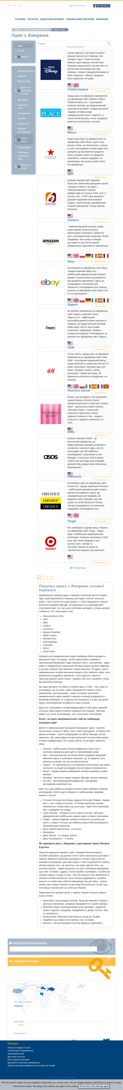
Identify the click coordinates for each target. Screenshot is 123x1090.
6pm (70, 173)
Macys (72, 132)
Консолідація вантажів (18, 1059)
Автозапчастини (25, 71)
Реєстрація (62, 971)
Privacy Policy (70, 1078)
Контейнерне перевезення (20, 1050)
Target (72, 521)
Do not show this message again (94, 1086)
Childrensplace (78, 89)
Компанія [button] (102, 19)
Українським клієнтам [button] (80, 19)
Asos (71, 432)
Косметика (23, 123)
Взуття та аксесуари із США (26, 90)
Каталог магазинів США (37, 30)
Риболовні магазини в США (23, 155)
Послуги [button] (33, 19)
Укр (9, 5)
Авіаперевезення (16, 1053)
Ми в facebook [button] (102, 6)
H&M (71, 347)
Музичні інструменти (24, 130)
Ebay (71, 261)
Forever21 (74, 476)
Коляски (22, 118)
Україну (18, 1005)
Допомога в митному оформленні (24, 1062)
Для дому (23, 100)
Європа (25, 57)
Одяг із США (24, 140)
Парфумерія (24, 147)
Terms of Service (54, 1078)
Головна (20, 19)
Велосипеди (24, 81)
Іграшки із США (23, 106)
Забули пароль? (62, 976)
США (20, 45)
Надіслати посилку (52, 19)
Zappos (73, 304)
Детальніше (100, 563)
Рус (14, 5)
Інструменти (24, 113)
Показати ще (78, 568)
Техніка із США (26, 167)
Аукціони (22, 76)
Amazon (73, 220)
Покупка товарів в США (19, 1047)
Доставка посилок (16, 1056)
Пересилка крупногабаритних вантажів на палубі (31, 1065)
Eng (19, 5)
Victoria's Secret (79, 390)
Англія (21, 50)
